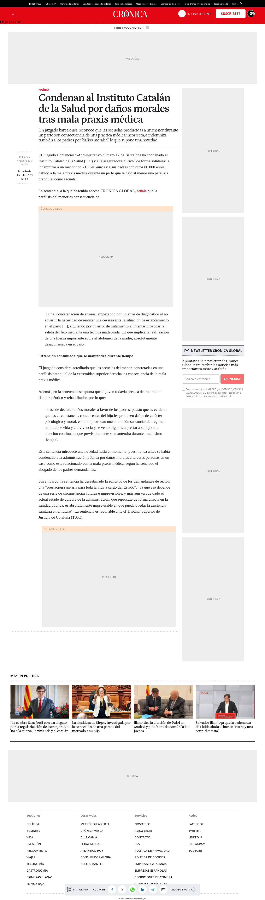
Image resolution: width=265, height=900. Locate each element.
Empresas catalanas (151, 864)
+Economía (35, 864)
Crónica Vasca (92, 831)
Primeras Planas (39, 877)
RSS (137, 844)
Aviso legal (143, 831)
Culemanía (89, 837)
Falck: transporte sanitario (197, 3)
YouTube (195, 851)
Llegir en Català (10, 22)
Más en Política (24, 676)
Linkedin (195, 837)
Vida (29, 837)
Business (33, 831)
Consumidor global (96, 857)
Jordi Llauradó (221, 3)
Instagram (197, 844)
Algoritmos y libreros (146, 3)
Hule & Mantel (92, 864)
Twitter (195, 831)
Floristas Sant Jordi (69, 3)
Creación (33, 844)
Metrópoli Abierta (95, 824)
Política (44, 89)
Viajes (30, 857)
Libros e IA (51, 3)
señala (142, 191)
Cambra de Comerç (170, 3)
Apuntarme (232, 379)
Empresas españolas (151, 870)
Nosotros (143, 824)
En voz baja (35, 884)
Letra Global (91, 844)
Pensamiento (36, 851)
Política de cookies (150, 857)
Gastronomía (37, 870)
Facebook (196, 824)
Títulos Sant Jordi (123, 3)
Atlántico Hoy (92, 851)
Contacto (142, 837)
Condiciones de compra (153, 877)
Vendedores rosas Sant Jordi (97, 3)
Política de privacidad (152, 851)
